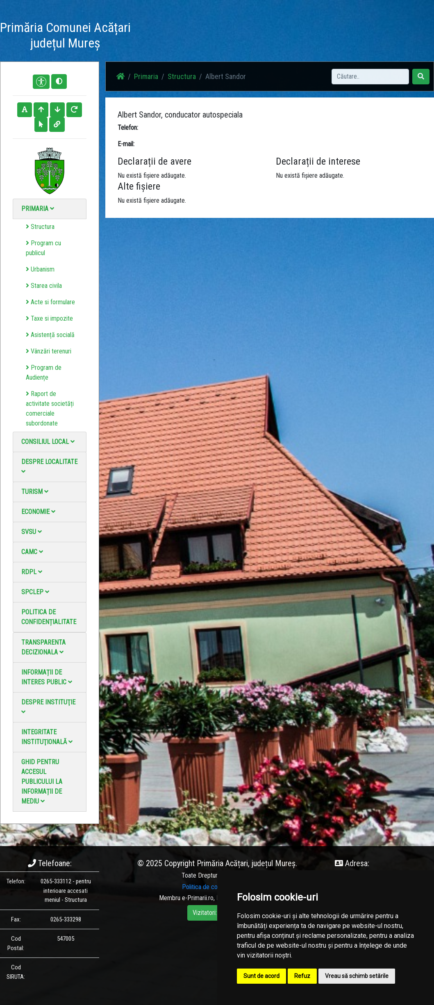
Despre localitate (49, 466)
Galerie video (246, 36)
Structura (40, 227)
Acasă (151, 32)
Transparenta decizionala (43, 647)
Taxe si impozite (49, 318)
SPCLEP (35, 592)
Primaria (37, 209)
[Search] (370, 76)
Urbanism (40, 269)
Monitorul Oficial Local (318, 36)
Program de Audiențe (43, 372)
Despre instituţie (48, 706)
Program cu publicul (43, 248)
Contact (278, 32)
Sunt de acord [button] (261, 976)
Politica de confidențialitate (48, 617)
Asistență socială (50, 335)
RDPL (31, 572)
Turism (34, 492)
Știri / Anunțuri (181, 36)
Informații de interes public (46, 677)
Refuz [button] (302, 976)
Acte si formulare (50, 302)
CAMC (32, 552)
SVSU (31, 532)
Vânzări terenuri (48, 351)
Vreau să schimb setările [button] (357, 976)
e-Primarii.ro (198, 898)
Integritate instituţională (47, 737)
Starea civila (44, 286)
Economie (38, 512)
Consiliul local (48, 442)
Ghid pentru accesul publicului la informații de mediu (41, 781)
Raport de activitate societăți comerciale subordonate (50, 408)
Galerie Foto (214, 36)
